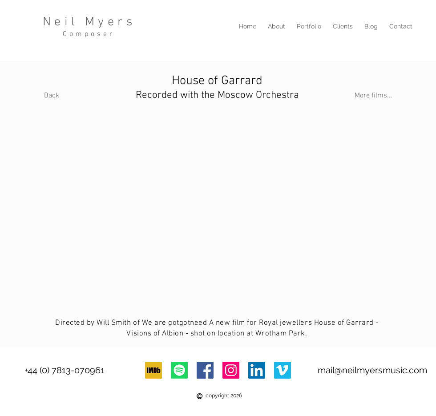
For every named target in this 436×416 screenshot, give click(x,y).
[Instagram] (230, 370)
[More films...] (373, 96)
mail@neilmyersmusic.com (372, 370)
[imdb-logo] (153, 370)
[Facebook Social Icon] (205, 370)
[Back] (51, 96)
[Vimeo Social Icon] (282, 370)
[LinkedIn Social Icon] (256, 370)
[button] (309, 26)
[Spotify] (179, 370)
